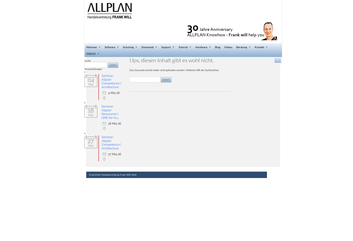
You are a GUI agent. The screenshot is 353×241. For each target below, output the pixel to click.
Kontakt (261, 47)
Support (168, 47)
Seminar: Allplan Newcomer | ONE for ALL (110, 112)
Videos (228, 47)
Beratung (243, 47)
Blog (217, 47)
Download (149, 47)
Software (112, 47)
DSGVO (92, 53)
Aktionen (93, 47)
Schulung (130, 47)
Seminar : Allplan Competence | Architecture (111, 81)
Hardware (203, 47)
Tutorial (184, 47)
